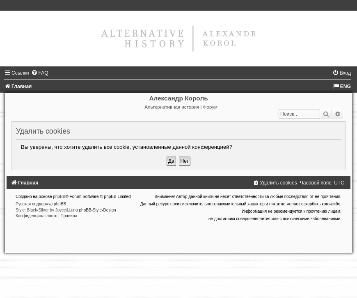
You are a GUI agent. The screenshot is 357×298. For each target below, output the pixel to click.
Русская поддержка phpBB (41, 204)
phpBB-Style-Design (97, 210)
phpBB (59, 196)
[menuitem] (39, 73)
